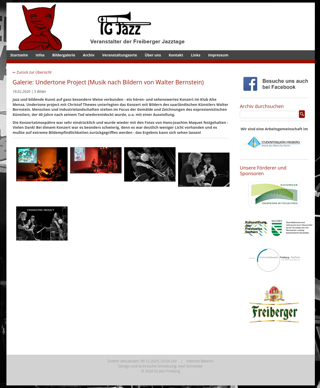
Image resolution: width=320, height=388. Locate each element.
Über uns (153, 55)
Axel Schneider (190, 366)
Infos (39, 55)
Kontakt (176, 55)
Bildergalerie (63, 55)
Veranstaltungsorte (119, 55)
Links (195, 55)
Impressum (218, 55)
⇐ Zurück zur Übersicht (32, 72)
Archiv (89, 55)
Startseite (19, 55)
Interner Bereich (200, 361)
